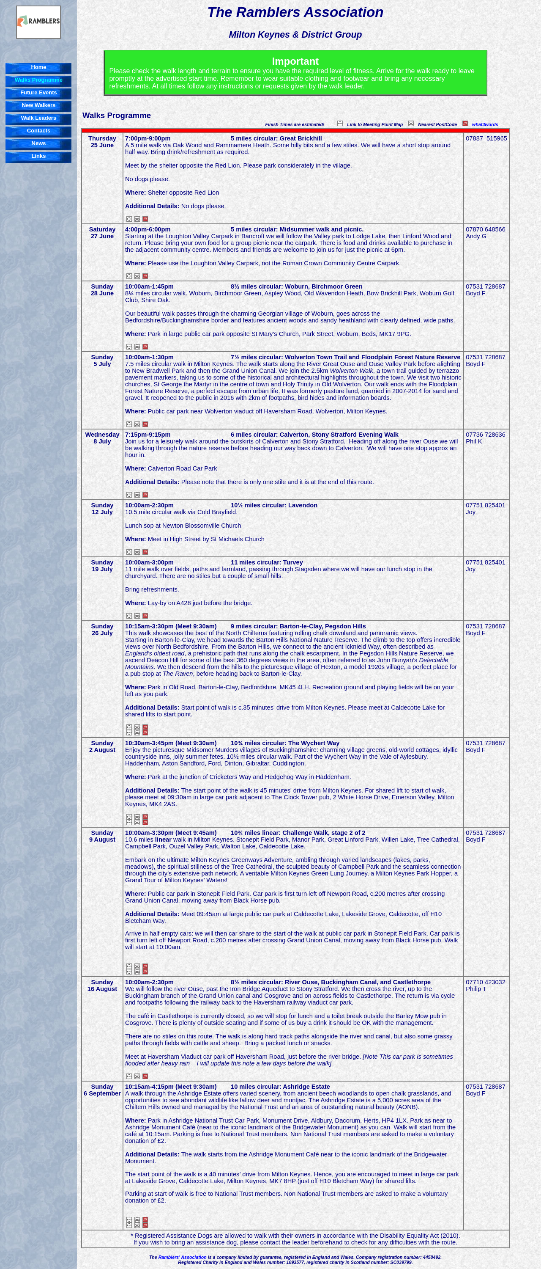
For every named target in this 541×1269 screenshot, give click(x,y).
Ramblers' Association (182, 1257)
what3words (485, 124)
